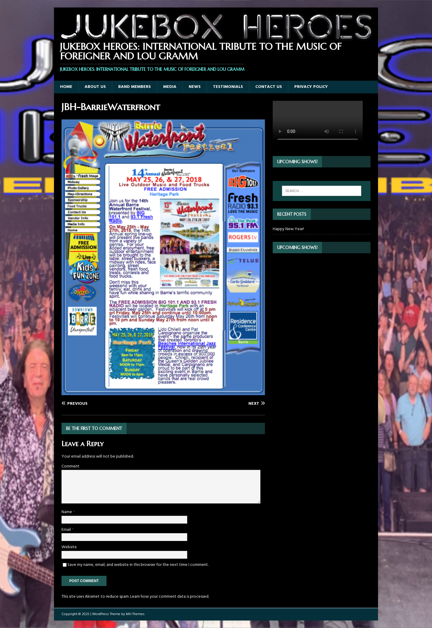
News (195, 86)
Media (169, 86)
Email (67, 529)
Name (67, 512)
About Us (95, 86)
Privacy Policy (311, 86)
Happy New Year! (288, 229)
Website (69, 547)
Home (66, 86)
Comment (71, 466)
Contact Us (268, 86)
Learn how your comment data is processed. (169, 596)
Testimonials (228, 86)
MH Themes (135, 614)
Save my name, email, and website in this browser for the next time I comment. (138, 564)
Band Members (134, 86)
